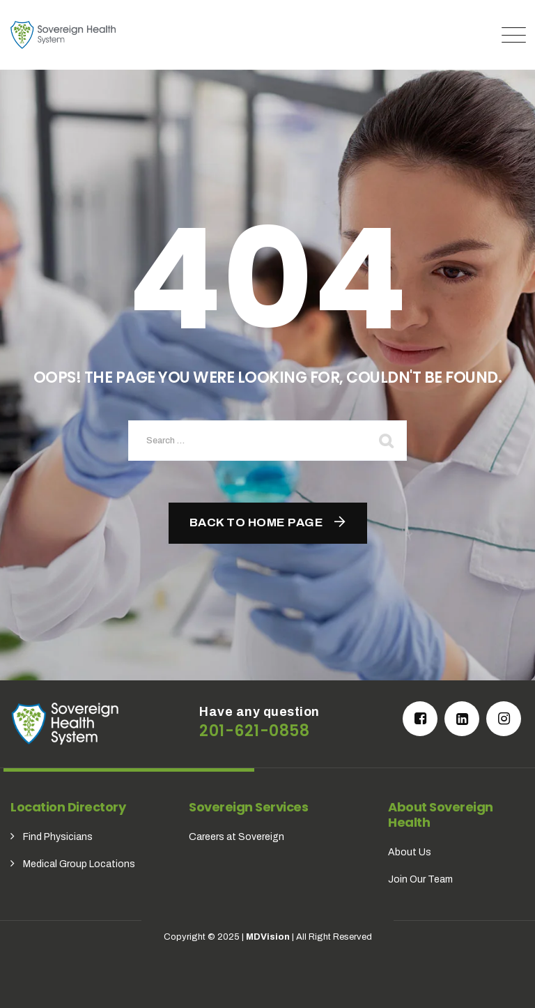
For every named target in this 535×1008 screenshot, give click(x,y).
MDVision (268, 937)
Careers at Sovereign (236, 837)
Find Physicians (58, 837)
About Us (409, 852)
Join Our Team (420, 879)
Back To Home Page (256, 522)
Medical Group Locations (79, 864)
